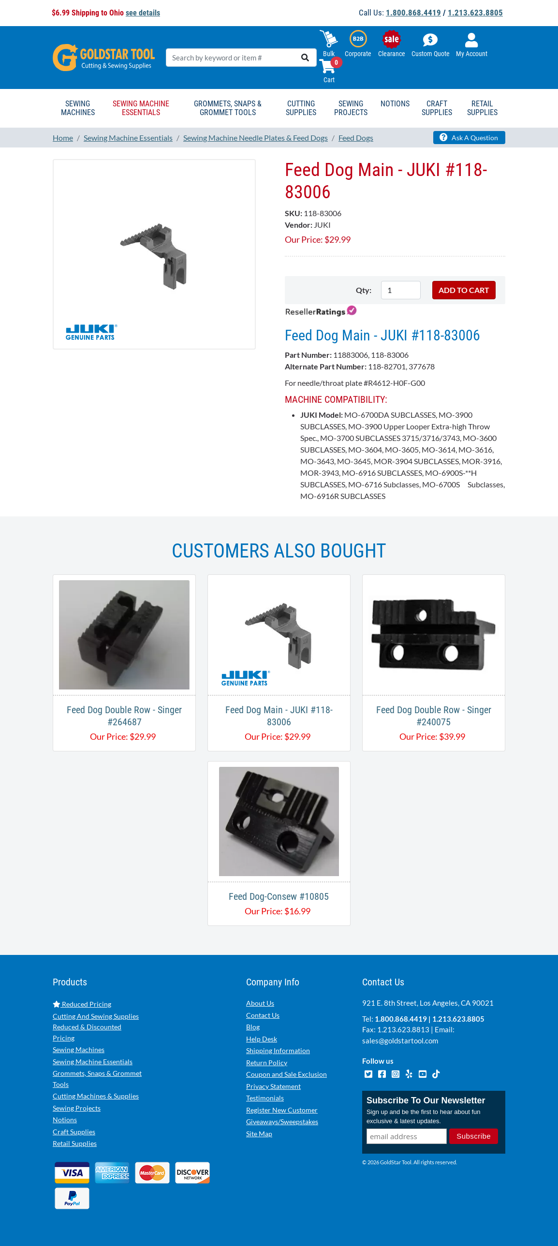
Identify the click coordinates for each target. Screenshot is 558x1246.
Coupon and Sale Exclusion (286, 1074)
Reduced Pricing (82, 1004)
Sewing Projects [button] (350, 108)
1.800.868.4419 (413, 12)
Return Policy (266, 1062)
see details (143, 12)
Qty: (363, 289)
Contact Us (262, 1015)
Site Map (259, 1133)
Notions (65, 1119)
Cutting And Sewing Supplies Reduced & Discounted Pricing (96, 1027)
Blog (253, 1027)
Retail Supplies (75, 1143)
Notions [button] (395, 103)
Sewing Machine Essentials (92, 1061)
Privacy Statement (273, 1086)
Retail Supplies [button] (482, 108)
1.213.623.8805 (475, 12)
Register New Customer (282, 1110)
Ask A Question (469, 137)
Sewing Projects (77, 1108)
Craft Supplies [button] (437, 108)
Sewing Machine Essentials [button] (141, 108)
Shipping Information (278, 1050)
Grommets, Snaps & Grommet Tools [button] (228, 108)
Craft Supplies (74, 1132)
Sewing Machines (78, 1049)
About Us (260, 1003)
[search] (305, 57)
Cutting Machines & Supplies (96, 1096)
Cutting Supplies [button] (301, 108)
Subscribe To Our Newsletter (426, 1100)
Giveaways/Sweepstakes (282, 1121)
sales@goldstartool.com (400, 1040)
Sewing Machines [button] (78, 108)
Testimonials (265, 1098)
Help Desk (261, 1039)
